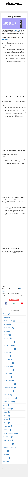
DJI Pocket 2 (18, 30)
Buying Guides (7, 394)
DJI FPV (7, 331)
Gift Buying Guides (9, 401)
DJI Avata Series (9, 380)
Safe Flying (8, 429)
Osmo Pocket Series (10, 384)
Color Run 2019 (9, 443)
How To (6, 461)
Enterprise (6, 458)
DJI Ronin (7, 352)
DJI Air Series (8, 377)
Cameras (17, 13)
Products (6, 317)
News (6, 451)
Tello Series (8, 356)
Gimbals (7, 415)
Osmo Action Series (10, 387)
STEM (6, 454)
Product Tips (8, 426)
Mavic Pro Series (9, 370)
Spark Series (8, 373)
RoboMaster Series (10, 341)
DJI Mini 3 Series (9, 327)
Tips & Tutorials (12, 13)
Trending (6, 313)
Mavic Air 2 (8, 338)
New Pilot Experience (10, 447)
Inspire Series (8, 359)
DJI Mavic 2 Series (9, 345)
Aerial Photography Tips (11, 433)
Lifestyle (6, 405)
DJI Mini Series (8, 366)
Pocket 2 (5, 39)
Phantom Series (9, 363)
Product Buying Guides (10, 398)
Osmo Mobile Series (10, 349)
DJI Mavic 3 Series (9, 320)
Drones (7, 412)
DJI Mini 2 (7, 334)
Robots (7, 422)
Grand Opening (8, 440)
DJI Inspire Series (9, 391)
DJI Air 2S (7, 324)
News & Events (8, 436)
